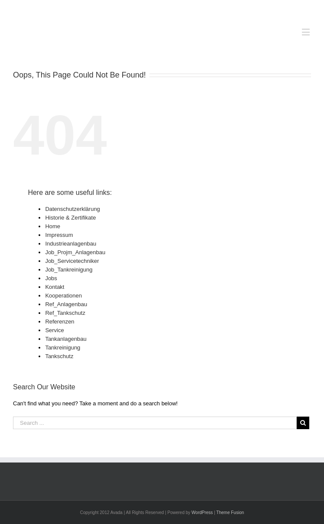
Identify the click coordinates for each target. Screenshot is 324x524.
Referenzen (59, 321)
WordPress (202, 512)
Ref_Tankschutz (65, 313)
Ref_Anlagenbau (66, 304)
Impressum (59, 235)
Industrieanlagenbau (70, 243)
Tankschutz (59, 356)
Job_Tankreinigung (68, 269)
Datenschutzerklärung (72, 209)
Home (52, 226)
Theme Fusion (230, 512)
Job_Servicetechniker (72, 261)
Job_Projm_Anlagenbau (75, 252)
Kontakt (54, 287)
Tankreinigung (62, 347)
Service (54, 330)
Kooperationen (63, 295)
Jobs (51, 278)
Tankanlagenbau (65, 339)
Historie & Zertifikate (70, 217)
